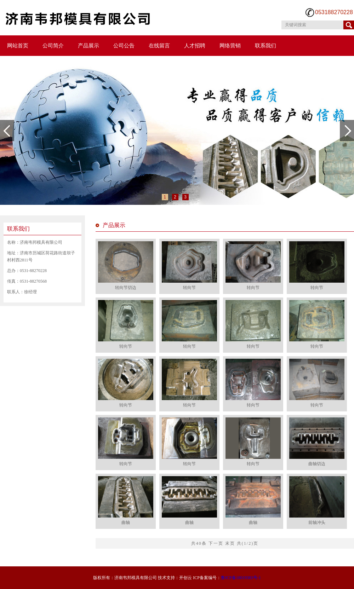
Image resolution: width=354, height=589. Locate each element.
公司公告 (124, 45)
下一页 (216, 543)
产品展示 (88, 45)
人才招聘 (194, 45)
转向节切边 (125, 287)
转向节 (189, 287)
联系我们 (265, 45)
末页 (230, 543)
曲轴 (125, 522)
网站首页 (17, 45)
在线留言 (159, 45)
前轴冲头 (316, 522)
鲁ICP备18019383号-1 (241, 577)
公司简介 (53, 45)
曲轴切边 (316, 463)
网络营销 (230, 45)
